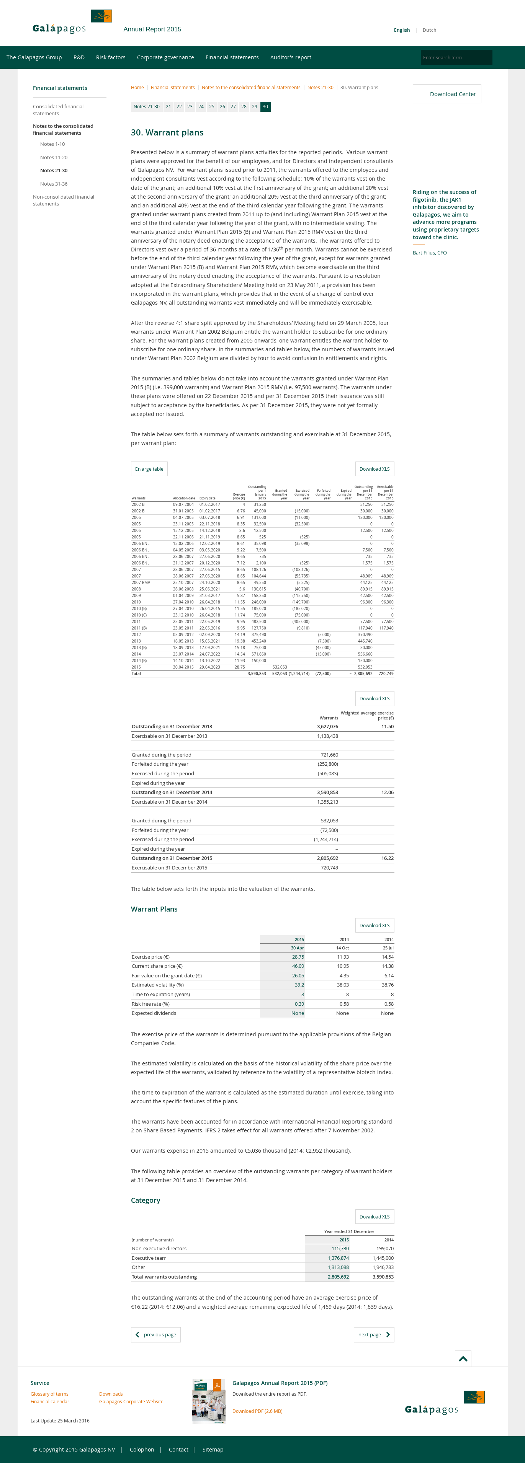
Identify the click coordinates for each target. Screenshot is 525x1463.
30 (265, 106)
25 (211, 106)
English (402, 30)
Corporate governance (188, 57)
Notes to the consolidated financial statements (63, 129)
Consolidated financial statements (58, 110)
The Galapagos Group (57, 57)
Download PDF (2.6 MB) (257, 1411)
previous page (160, 1334)
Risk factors (133, 57)
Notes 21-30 (53, 170)
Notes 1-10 (52, 143)
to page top (463, 1358)
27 (233, 106)
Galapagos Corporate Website (115, 1401)
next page (369, 1334)
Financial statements (254, 57)
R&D (101, 57)
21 (168, 106)
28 (244, 106)
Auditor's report (313, 57)
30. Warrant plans (359, 87)
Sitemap (213, 1449)
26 (222, 106)
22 (179, 106)
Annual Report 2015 (153, 29)
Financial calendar (47, 1401)
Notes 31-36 (53, 183)
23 (190, 106)
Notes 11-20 (53, 157)
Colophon (142, 1449)
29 (254, 106)
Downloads (111, 1394)
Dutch (430, 30)
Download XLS (372, 468)
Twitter (460, 24)
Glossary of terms (47, 1394)
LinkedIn (484, 24)
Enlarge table (149, 469)
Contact (178, 1449)
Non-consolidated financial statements (63, 200)
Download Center (453, 94)
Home (137, 87)
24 (201, 106)
